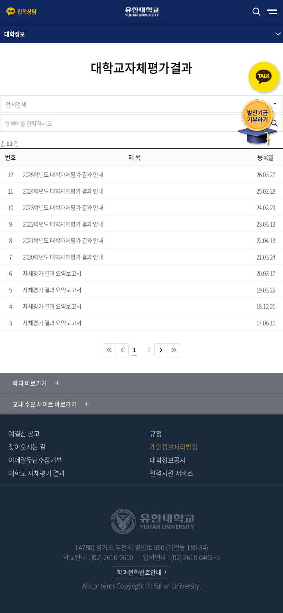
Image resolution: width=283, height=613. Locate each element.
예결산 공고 (23, 433)
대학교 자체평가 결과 (36, 473)
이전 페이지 (122, 349)
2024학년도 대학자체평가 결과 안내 (63, 191)
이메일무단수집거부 (35, 460)
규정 (156, 433)
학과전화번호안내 (139, 572)
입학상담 (26, 11)
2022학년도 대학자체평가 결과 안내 (63, 224)
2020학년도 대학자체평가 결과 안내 (63, 257)
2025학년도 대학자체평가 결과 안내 (63, 174)
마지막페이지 (173, 349)
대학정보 (14, 34)
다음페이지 (160, 349)
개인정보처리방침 (173, 447)
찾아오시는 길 (27, 447)
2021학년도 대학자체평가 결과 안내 (63, 240)
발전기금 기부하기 (257, 123)
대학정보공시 (168, 460)
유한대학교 (145, 11)
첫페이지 (109, 349)
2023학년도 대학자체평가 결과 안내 (63, 207)
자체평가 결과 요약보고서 (52, 273)
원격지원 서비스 (171, 473)
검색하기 (256, 11)
